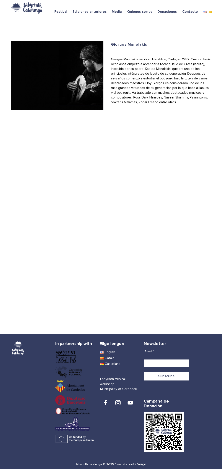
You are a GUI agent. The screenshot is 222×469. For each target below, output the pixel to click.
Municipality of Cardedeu (118, 389)
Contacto (190, 11)
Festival (60, 11)
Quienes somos (139, 11)
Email (149, 351)
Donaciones (167, 11)
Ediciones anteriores (90, 11)
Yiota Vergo (137, 464)
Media (117, 11)
